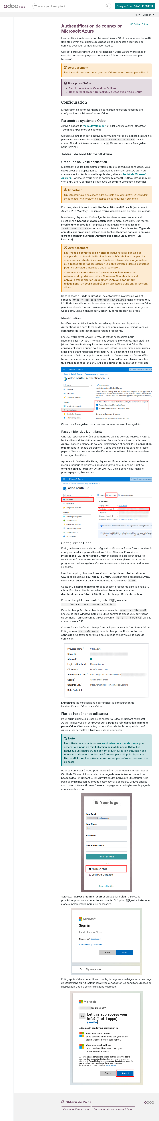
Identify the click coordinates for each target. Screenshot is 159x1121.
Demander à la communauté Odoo (113, 1109)
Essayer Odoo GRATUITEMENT (135, 6)
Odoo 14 (147, 14)
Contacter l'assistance (76, 1109)
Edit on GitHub (140, 24)
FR (136, 14)
